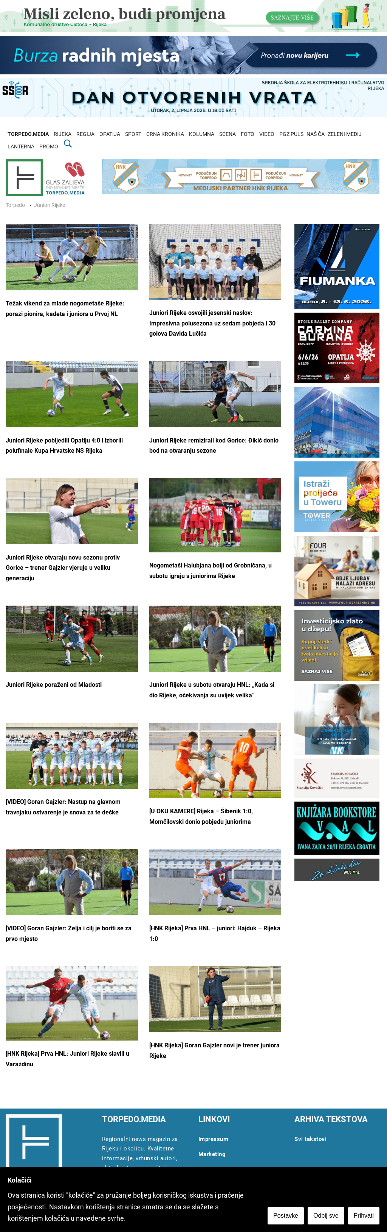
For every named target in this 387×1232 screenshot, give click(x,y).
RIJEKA (62, 134)
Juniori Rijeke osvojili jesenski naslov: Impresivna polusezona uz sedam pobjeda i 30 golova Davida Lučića (212, 323)
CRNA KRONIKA (165, 134)
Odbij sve (326, 1215)
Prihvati (364, 1215)
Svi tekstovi (310, 1139)
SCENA (227, 134)
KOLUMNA (201, 134)
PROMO (48, 146)
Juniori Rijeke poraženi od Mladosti (54, 684)
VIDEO (266, 134)
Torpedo (15, 205)
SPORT (133, 134)
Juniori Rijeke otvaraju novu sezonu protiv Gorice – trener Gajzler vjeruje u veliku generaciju (63, 568)
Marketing (212, 1154)
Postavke (285, 1215)
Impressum (213, 1139)
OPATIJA (109, 134)
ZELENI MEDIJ (345, 134)
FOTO (247, 134)
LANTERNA (21, 146)
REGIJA (85, 134)
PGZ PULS (291, 134)
